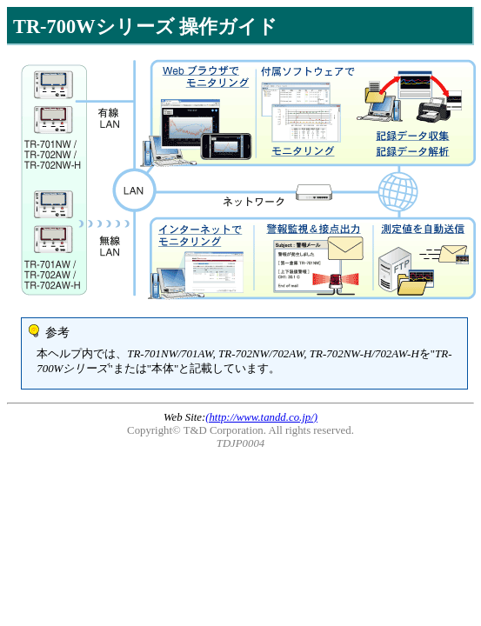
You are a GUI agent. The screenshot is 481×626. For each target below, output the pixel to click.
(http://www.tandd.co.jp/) (261, 417)
